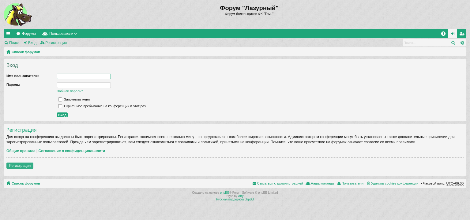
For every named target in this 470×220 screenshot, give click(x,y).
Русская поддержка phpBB (235, 199)
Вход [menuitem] (454, 34)
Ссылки (9, 34)
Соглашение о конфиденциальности (72, 151)
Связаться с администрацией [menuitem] (280, 183)
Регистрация (56, 43)
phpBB (224, 192)
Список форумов (26, 52)
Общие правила (21, 151)
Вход (32, 43)
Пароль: (13, 84)
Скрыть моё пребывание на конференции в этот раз (102, 106)
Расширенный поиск (462, 42)
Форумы (29, 33)
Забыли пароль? (70, 91)
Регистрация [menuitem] (463, 34)
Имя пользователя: (22, 76)
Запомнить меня (74, 99)
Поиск (14, 43)
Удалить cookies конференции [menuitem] (395, 183)
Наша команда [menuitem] (322, 183)
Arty (241, 196)
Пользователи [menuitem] (352, 183)
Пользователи (61, 33)
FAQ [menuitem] (445, 34)
